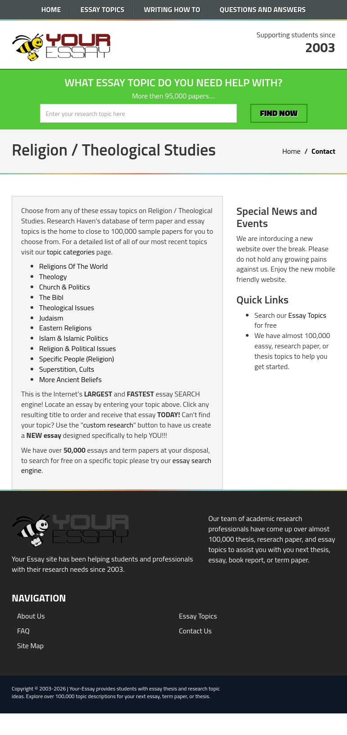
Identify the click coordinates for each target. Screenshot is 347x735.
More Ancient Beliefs (70, 379)
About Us (31, 615)
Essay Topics (102, 9)
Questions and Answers (263, 9)
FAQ (23, 630)
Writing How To (172, 9)
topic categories (70, 251)
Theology (53, 276)
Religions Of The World (73, 266)
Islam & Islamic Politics (73, 338)
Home (51, 9)
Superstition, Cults (66, 369)
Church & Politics (64, 286)
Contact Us (195, 630)
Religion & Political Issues (77, 348)
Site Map (30, 645)
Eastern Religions (65, 327)
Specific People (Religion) (76, 358)
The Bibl (51, 297)
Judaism (51, 317)
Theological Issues (66, 307)
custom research (108, 424)
